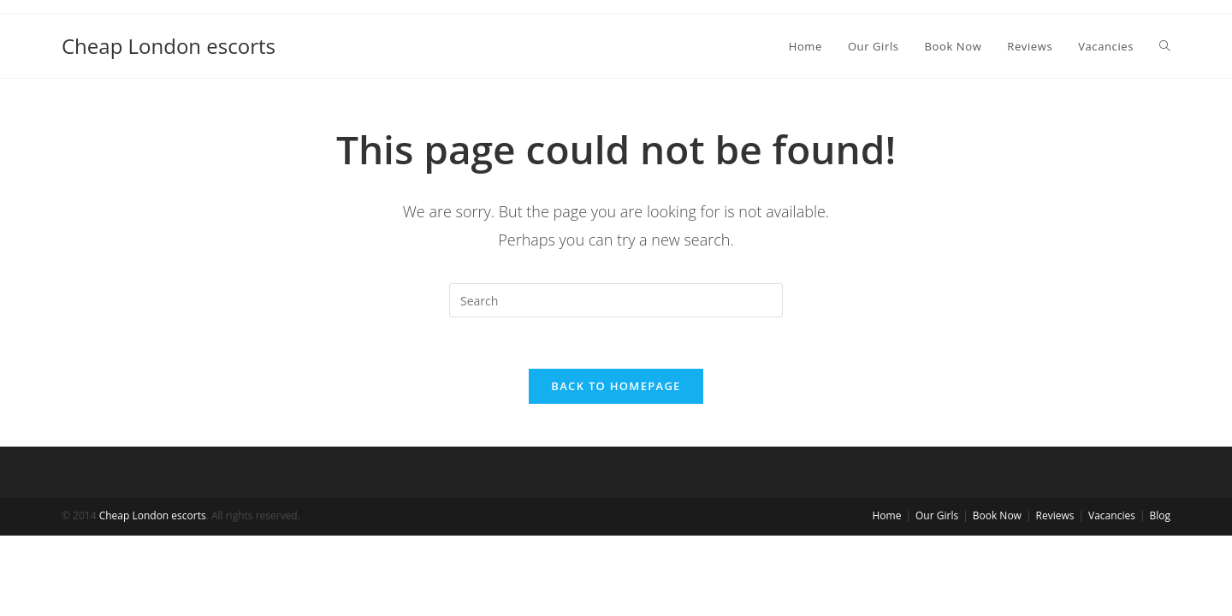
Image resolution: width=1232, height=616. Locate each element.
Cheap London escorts (168, 46)
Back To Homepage (615, 386)
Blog (1159, 596)
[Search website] (1164, 46)
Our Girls (936, 596)
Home (887, 596)
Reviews (1055, 596)
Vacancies (1111, 596)
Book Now (997, 596)
